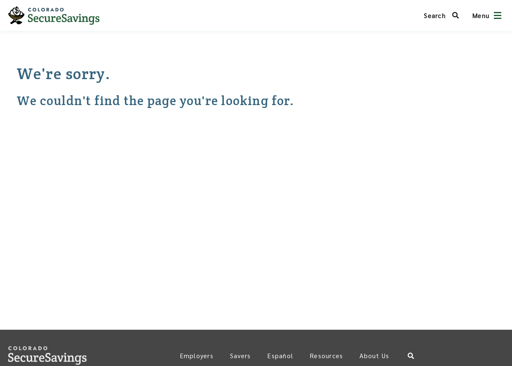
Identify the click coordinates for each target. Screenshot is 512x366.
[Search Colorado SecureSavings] (444, 15)
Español (280, 355)
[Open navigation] (497, 15)
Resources (326, 355)
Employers (197, 355)
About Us (374, 355)
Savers (240, 355)
